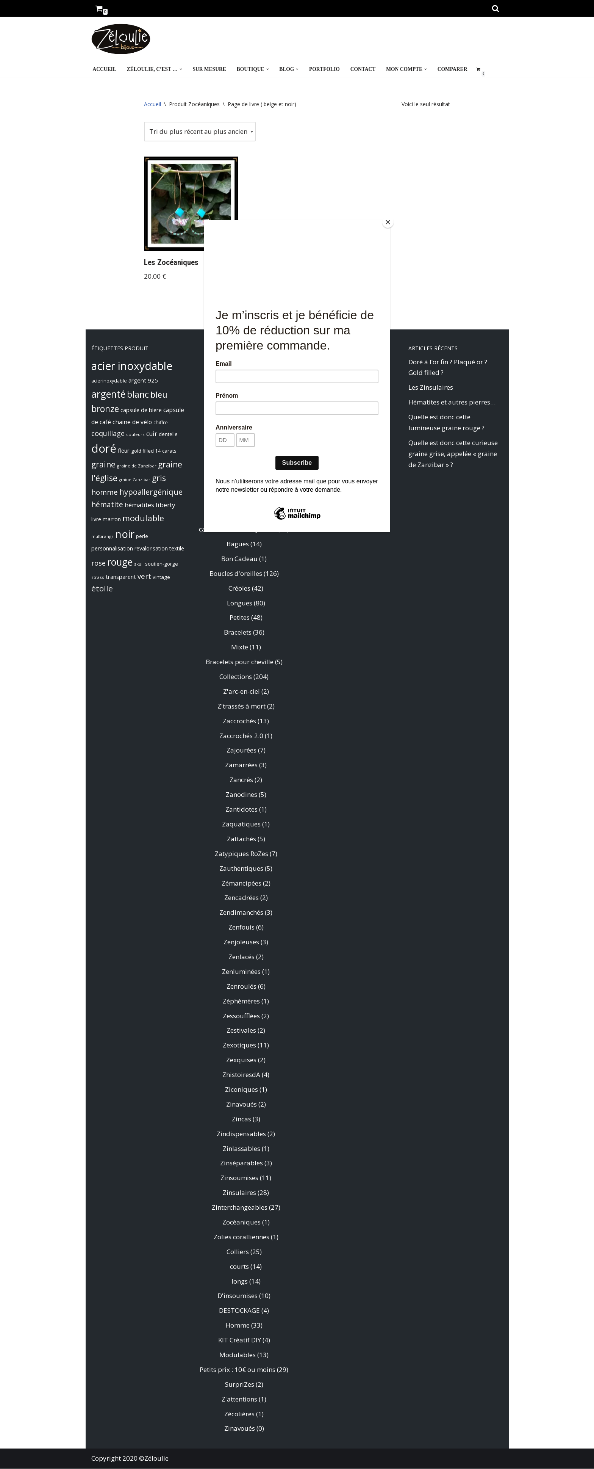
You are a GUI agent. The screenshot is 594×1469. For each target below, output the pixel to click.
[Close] (388, 222)
